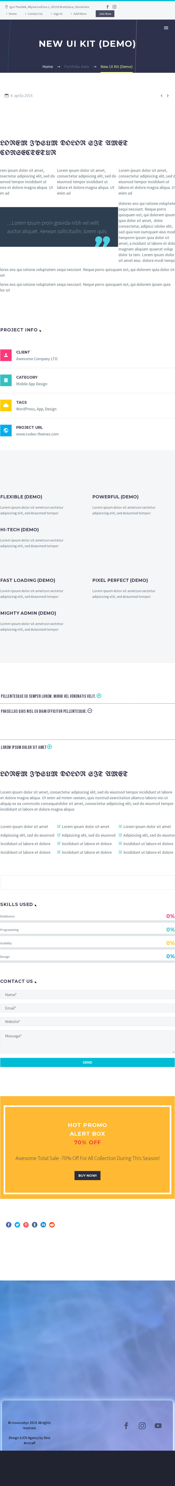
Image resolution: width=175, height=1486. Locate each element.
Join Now (105, 14)
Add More (80, 14)
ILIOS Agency (29, 1438)
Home (13, 14)
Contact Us (35, 14)
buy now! (87, 1176)
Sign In (58, 14)
